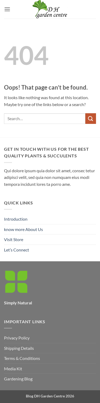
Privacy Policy (17, 337)
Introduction (15, 218)
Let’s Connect (16, 249)
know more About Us (23, 229)
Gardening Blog (18, 378)
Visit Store (13, 239)
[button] (7, 9)
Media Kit (13, 368)
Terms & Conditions (22, 358)
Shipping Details (19, 348)
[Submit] (90, 118)
